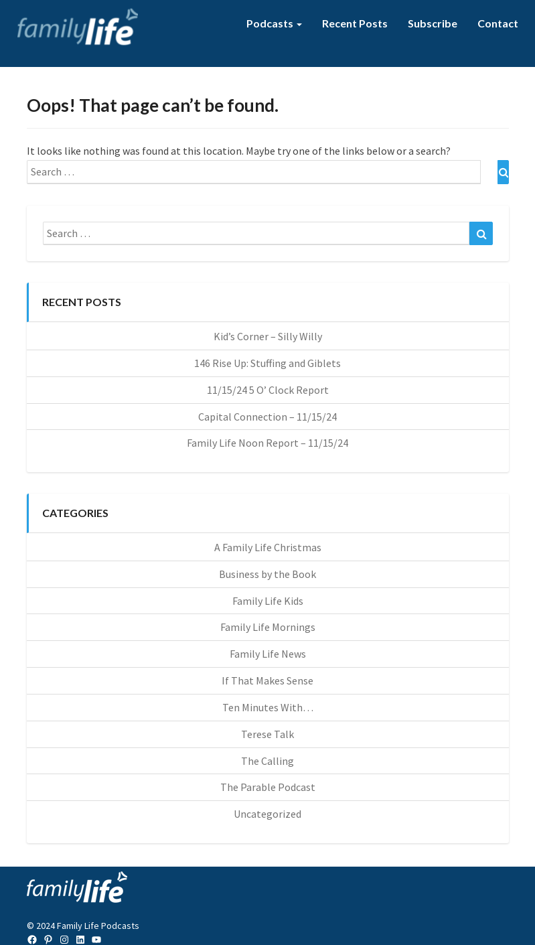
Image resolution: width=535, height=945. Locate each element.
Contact (497, 23)
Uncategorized (267, 813)
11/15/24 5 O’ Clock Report (268, 389)
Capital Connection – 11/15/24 (267, 416)
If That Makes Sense (267, 680)
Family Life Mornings (267, 627)
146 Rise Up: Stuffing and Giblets (267, 363)
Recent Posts (355, 23)
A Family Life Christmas (267, 547)
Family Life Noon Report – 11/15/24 (267, 442)
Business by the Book (267, 574)
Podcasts (274, 23)
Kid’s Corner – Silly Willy (268, 336)
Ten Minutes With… (267, 707)
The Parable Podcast (267, 787)
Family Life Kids (267, 600)
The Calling (267, 761)
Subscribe (432, 23)
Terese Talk (267, 734)
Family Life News (268, 653)
